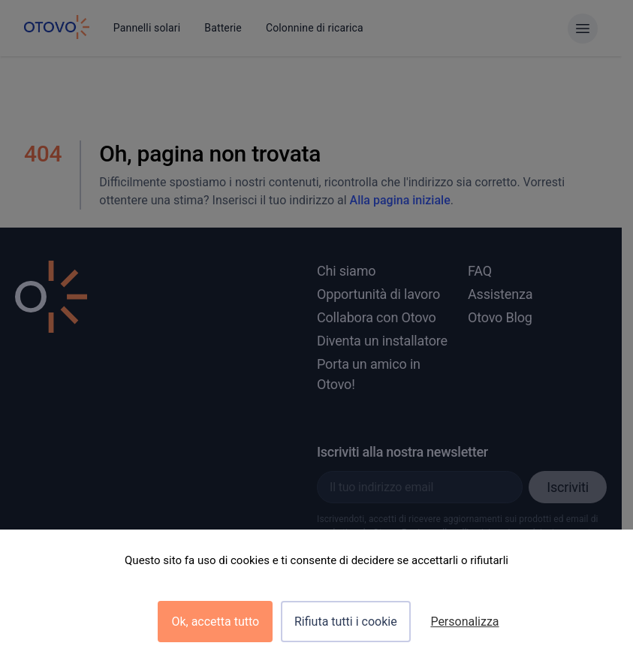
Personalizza (464, 621)
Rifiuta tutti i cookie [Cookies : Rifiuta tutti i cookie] (345, 621)
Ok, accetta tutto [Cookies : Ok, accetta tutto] (215, 621)
